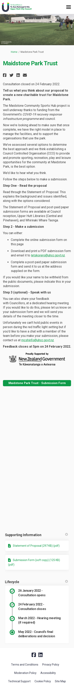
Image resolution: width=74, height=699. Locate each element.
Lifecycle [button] (36, 582)
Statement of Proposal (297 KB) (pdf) (36, 545)
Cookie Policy (43, 681)
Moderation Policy (25, 673)
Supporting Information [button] (36, 535)
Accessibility (48, 673)
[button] (5, 75)
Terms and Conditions (24, 664)
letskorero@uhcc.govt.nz (48, 255)
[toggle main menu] (68, 7)
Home (14, 52)
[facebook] (33, 654)
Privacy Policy (50, 664)
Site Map (60, 681)
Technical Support (19, 681)
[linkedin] (40, 654)
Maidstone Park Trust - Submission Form (37, 383)
